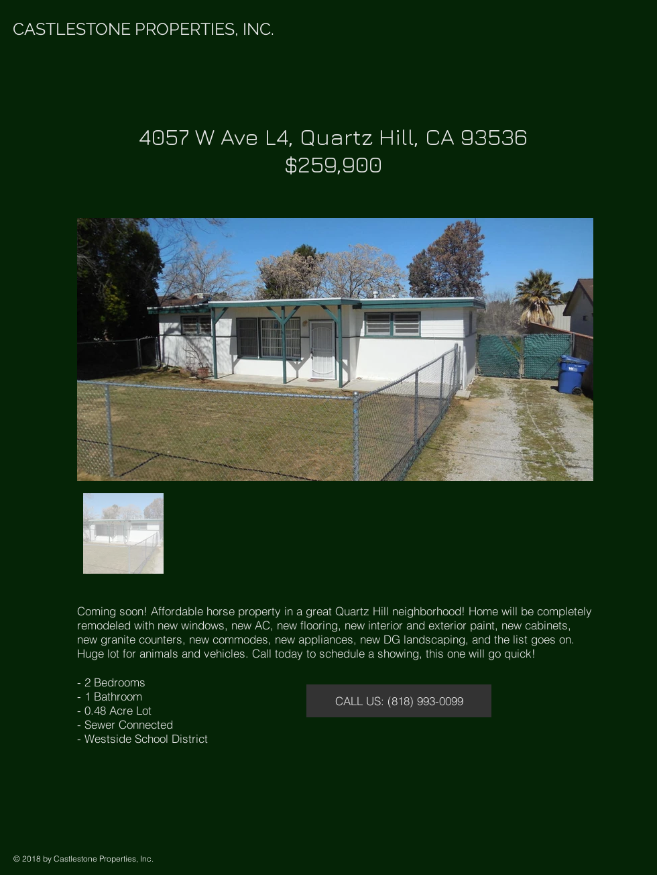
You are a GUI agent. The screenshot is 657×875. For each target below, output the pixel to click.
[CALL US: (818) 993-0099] (398, 700)
